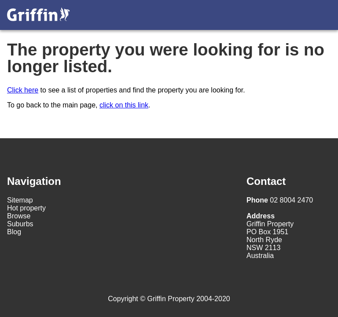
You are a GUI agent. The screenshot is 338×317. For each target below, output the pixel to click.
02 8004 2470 (279, 200)
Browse (18, 216)
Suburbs (20, 224)
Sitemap (20, 200)
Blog (14, 232)
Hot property (26, 208)
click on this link (123, 105)
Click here (22, 90)
